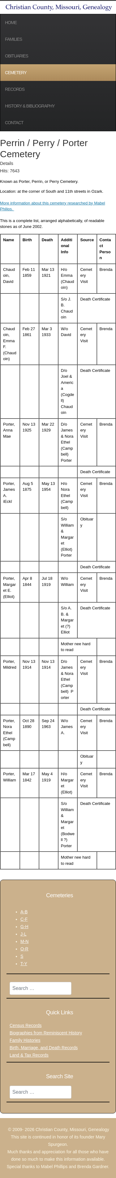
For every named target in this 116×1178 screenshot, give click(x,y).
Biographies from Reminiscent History (46, 1032)
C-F (24, 919)
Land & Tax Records (29, 1055)
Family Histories (25, 1040)
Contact (14, 122)
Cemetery (16, 72)
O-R (24, 948)
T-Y (23, 963)
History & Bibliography (30, 105)
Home (11, 22)
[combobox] (40, 988)
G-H (24, 926)
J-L (23, 934)
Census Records (26, 1025)
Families (13, 39)
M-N (24, 941)
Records (14, 89)
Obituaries (16, 55)
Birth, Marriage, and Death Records (44, 1047)
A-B (24, 911)
